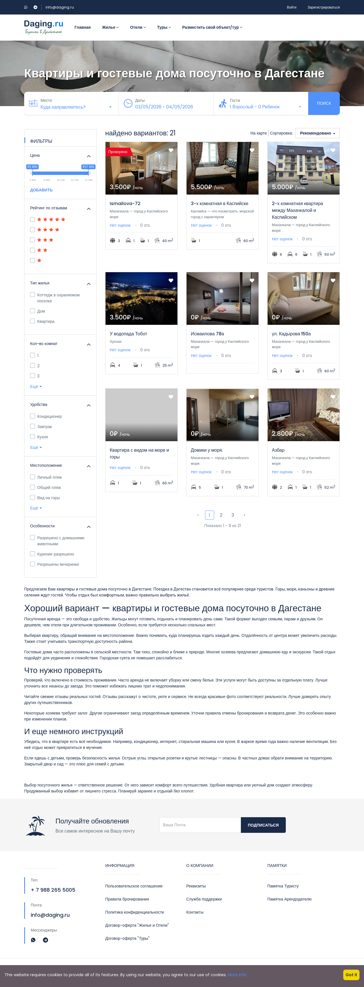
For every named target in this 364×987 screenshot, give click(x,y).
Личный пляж (46, 477)
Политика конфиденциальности (134, 912)
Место (47, 100)
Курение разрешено (52, 554)
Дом (37, 311)
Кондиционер (46, 416)
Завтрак (41, 427)
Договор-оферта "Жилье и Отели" (137, 925)
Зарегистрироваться (324, 7)
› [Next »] (244, 515)
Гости (236, 100)
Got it (351, 975)
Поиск (324, 103)
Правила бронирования (127, 899)
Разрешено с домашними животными (57, 541)
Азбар (278, 450)
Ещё (36, 386)
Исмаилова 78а (207, 334)
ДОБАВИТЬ (41, 190)
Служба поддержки (204, 899)
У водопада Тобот (128, 334)
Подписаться (263, 825)
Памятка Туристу (283, 886)
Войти (292, 7)
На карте (259, 133)
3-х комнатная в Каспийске (220, 203)
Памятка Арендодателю (289, 899)
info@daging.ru (60, 7)
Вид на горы (45, 498)
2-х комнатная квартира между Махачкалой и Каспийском (297, 210)
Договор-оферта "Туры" (127, 938)
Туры (164, 27)
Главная (83, 27)
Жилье (110, 27)
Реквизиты (196, 886)
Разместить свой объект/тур (212, 27)
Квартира (42, 321)
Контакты (194, 912)
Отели (138, 27)
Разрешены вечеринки (54, 564)
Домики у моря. (207, 450)
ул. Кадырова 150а (291, 334)
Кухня (39, 437)
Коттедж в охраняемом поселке (55, 298)
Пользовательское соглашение (134, 886)
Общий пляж (45, 487)
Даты (140, 100)
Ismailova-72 (125, 203)
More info (237, 975)
